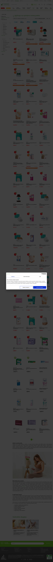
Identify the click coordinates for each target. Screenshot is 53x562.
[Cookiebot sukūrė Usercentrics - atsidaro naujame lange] (42, 274)
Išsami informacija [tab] (27, 276)
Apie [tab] (40, 276)
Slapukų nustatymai (26, 287)
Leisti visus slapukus (39, 287)
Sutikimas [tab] (13, 276)
